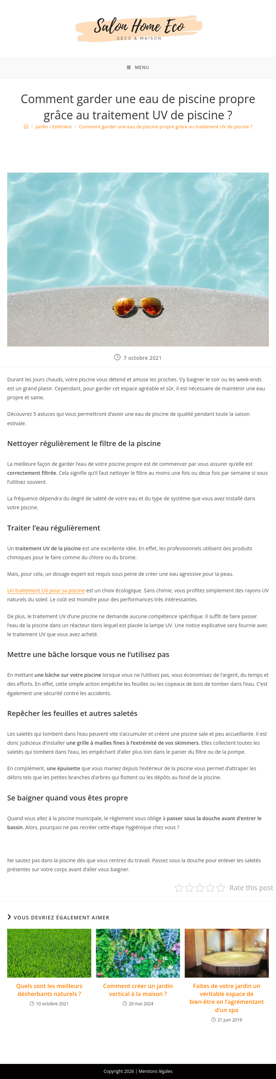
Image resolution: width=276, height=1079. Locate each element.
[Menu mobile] (138, 67)
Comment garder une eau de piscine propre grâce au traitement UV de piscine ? (165, 126)
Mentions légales (155, 1071)
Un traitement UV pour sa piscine (46, 590)
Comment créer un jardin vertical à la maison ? (138, 990)
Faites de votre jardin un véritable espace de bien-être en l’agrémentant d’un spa (226, 998)
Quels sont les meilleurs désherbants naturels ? (49, 990)
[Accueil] (26, 126)
